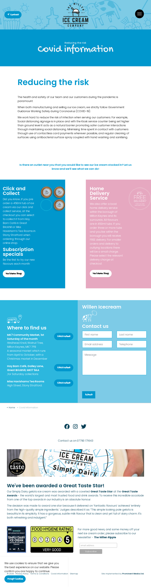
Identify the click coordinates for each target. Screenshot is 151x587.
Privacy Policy (22, 573)
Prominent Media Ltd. (133, 573)
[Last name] (132, 334)
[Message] (114, 362)
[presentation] (104, 383)
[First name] (97, 334)
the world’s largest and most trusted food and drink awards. (59, 495)
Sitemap (74, 573)
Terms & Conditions (39, 573)
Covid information (59, 573)
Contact (13, 14)
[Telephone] (132, 344)
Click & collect (63, 336)
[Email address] (97, 344)
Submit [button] (88, 394)
